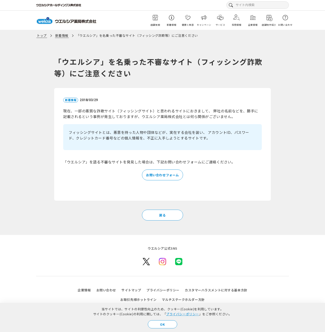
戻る (162, 215)
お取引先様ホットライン (138, 299)
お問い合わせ (106, 290)
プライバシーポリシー (182, 314)
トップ (42, 35)
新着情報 (61, 35)
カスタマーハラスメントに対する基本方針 (216, 290)
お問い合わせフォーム (162, 175)
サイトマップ (131, 290)
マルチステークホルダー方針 (183, 299)
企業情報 (84, 290)
